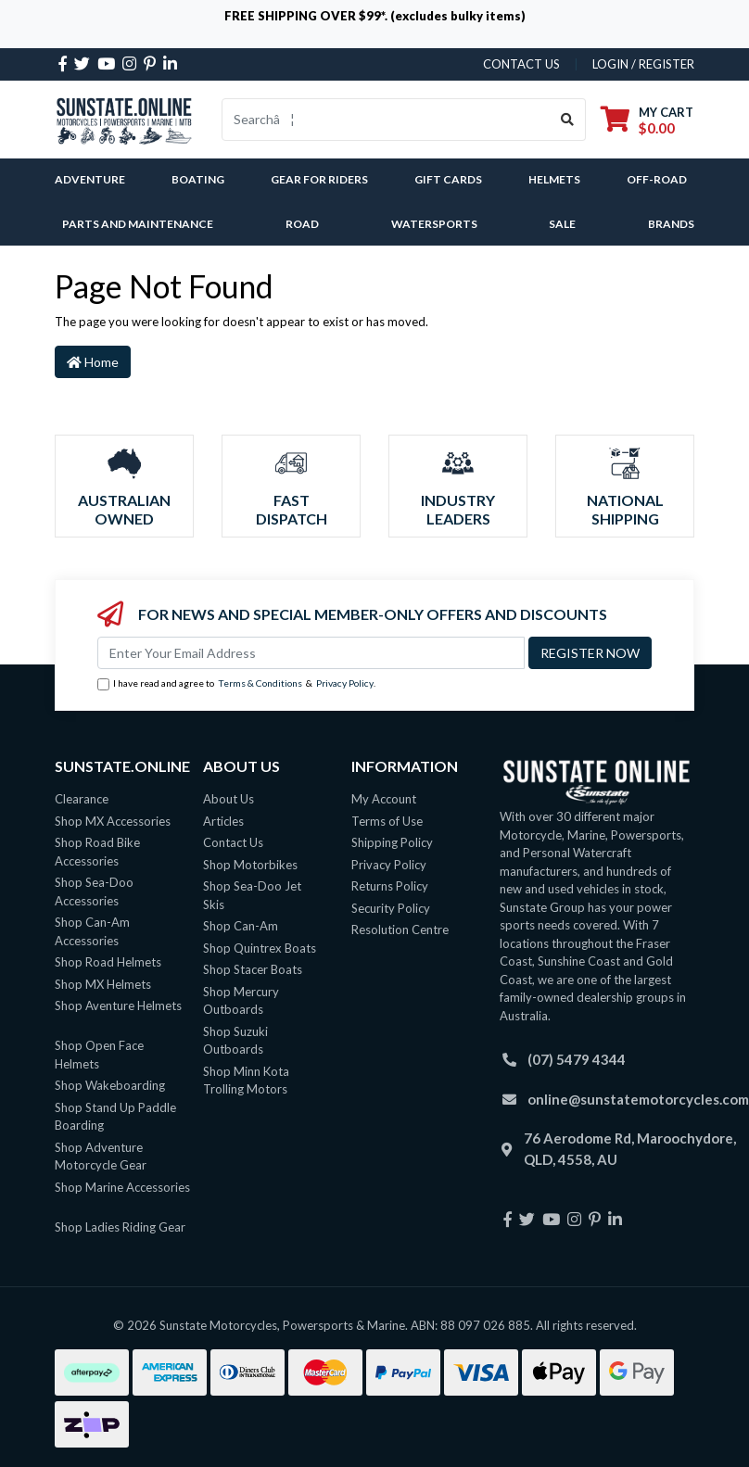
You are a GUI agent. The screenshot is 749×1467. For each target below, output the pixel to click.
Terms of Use (387, 821)
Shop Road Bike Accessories (97, 851)
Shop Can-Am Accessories (92, 931)
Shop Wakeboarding (110, 1085)
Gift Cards (448, 179)
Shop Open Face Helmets (99, 1054)
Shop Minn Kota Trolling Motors (246, 1080)
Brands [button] (671, 224)
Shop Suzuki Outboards (235, 1040)
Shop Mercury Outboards (241, 1001)
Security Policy (390, 908)
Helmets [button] (554, 179)
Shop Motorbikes (250, 864)
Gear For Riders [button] (319, 179)
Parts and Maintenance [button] (137, 224)
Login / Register (643, 64)
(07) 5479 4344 (576, 1059)
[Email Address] (311, 653)
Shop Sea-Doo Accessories (94, 891)
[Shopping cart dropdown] (647, 120)
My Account (383, 798)
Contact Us (233, 842)
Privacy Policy (345, 683)
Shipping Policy (392, 842)
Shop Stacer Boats (252, 969)
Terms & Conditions (260, 683)
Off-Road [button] (657, 179)
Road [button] (302, 224)
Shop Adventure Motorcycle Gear (100, 1156)
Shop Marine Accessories (122, 1187)
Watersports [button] (434, 224)
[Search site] (568, 119)
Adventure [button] (90, 179)
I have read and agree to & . (236, 684)
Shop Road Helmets (108, 962)
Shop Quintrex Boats (259, 948)
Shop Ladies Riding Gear (120, 1227)
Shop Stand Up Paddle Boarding (115, 1116)
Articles (223, 821)
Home (93, 362)
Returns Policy (389, 886)
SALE (562, 224)
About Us (228, 798)
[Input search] (386, 119)
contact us (521, 64)
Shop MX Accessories (113, 821)
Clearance (81, 798)
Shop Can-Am (240, 925)
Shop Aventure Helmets (118, 1005)
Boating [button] (197, 179)
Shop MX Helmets (103, 984)
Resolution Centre (400, 929)
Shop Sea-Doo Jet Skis (252, 895)
